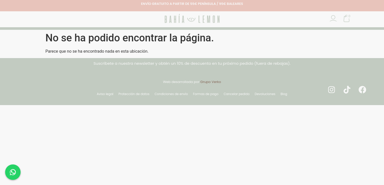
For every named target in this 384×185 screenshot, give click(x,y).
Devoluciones (265, 94)
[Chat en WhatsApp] (13, 172)
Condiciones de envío (171, 94)
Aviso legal (105, 94)
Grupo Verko (210, 81)
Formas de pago (205, 94)
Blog (284, 94)
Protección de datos (134, 94)
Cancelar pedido (236, 94)
